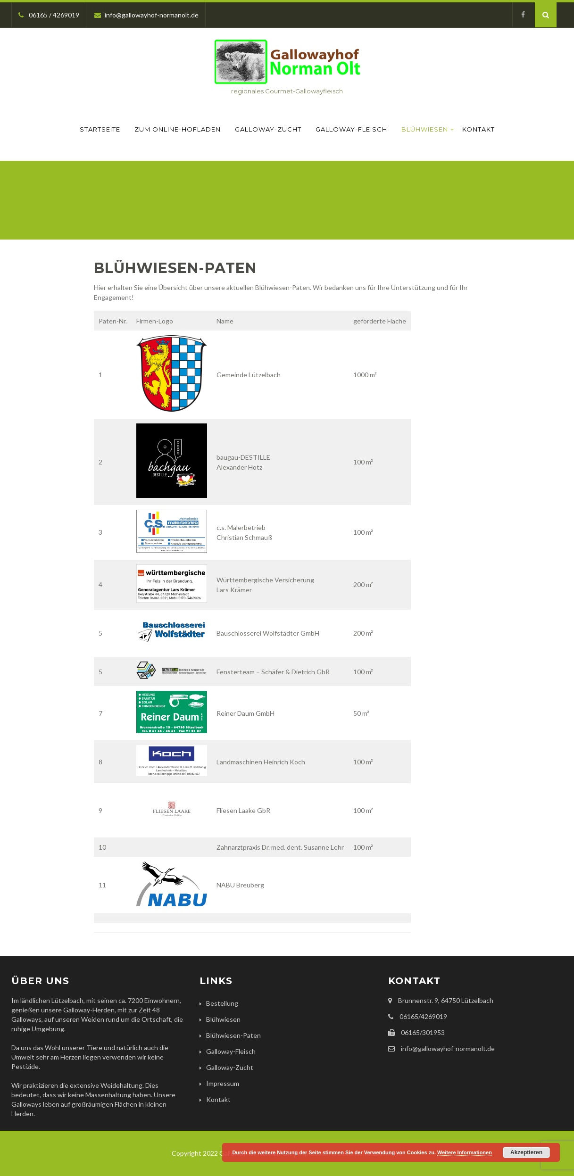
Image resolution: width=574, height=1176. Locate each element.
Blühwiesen (427, 129)
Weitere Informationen (464, 1152)
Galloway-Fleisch (351, 129)
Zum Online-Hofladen (177, 129)
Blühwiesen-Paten (233, 1035)
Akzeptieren (526, 1152)
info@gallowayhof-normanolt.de (146, 15)
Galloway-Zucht (268, 129)
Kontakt (478, 129)
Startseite (100, 129)
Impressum (222, 1083)
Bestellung (222, 1003)
